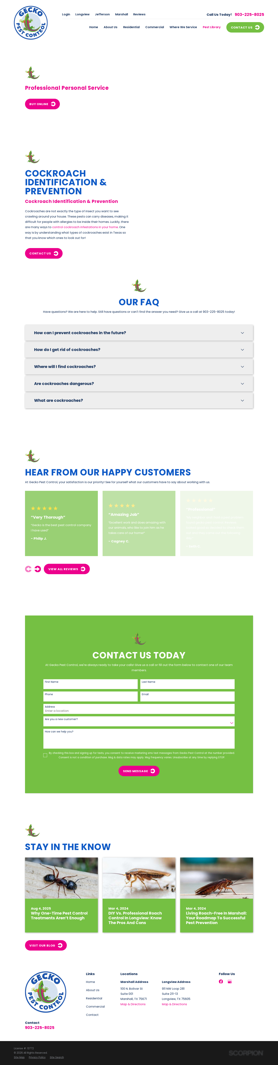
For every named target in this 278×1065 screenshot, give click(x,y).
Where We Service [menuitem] (183, 27)
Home (90, 982)
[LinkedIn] (238, 981)
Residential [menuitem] (131, 27)
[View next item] (37, 569)
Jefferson (102, 14)
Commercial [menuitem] (154, 27)
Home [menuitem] (93, 27)
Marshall (121, 14)
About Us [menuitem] (110, 27)
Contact (92, 1015)
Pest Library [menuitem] (212, 27)
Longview (82, 14)
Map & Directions (132, 1004)
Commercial (95, 1006)
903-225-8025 (249, 15)
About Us (92, 990)
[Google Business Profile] (230, 981)
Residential (94, 998)
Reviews (139, 14)
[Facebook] (221, 981)
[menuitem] (19, 1057)
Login (66, 14)
